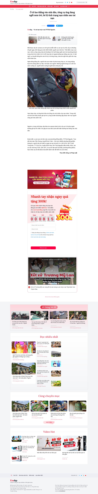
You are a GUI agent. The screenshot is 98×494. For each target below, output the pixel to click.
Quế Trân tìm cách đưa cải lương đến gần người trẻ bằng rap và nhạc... (23, 355)
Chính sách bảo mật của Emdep (38, 237)
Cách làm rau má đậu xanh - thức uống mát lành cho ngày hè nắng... (43, 382)
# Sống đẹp (39, 366)
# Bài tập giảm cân (41, 458)
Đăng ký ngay (43, 247)
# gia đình (45, 376)
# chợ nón (60, 419)
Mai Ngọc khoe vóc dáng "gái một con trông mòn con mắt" (28, 438)
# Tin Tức (39, 356)
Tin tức (34, 6)
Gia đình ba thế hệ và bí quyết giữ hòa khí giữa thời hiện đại (43, 372)
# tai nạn (21, 327)
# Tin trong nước (15, 327)
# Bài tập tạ (24, 451)
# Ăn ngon (39, 386)
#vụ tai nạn (51, 296)
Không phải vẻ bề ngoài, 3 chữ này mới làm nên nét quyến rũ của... (67, 38)
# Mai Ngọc (24, 441)
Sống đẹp (50, 6)
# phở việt (41, 417)
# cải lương (21, 359)
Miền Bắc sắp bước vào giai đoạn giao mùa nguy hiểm (44, 38)
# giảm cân (24, 460)
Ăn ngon (56, 6)
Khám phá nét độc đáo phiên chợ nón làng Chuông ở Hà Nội (58, 415)
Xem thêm (49, 422)
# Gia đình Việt (40, 346)
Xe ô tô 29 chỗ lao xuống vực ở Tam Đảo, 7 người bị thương (77, 322)
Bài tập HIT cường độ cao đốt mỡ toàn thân (28, 456)
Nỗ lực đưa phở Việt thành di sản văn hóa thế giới (39, 414)
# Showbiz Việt (16, 359)
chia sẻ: (44, 25)
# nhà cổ (22, 381)
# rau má (44, 386)
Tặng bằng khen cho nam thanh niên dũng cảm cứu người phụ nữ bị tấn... (43, 362)
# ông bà (45, 346)
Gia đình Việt (63, 6)
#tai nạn (47, 296)
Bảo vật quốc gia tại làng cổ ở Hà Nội (77, 414)
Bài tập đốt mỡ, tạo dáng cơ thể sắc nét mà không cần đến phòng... (28, 448)
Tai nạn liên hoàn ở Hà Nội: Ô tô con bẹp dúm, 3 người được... (39, 323)
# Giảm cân (64, 458)
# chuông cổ (79, 417)
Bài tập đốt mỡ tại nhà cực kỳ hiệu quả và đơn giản (73, 453)
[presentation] (41, 241)
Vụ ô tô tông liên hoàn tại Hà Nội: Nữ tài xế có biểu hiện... (58, 321)
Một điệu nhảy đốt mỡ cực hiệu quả (46, 452)
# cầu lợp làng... (44, 356)
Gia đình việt (39, 475)
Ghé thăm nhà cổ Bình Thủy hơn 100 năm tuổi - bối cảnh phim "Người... (23, 377)
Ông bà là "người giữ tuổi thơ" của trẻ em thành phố (43, 343)
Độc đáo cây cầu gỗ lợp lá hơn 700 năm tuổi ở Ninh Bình (43, 352)
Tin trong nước (19, 9)
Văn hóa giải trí (41, 6)
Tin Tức (12, 9)
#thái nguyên (56, 296)
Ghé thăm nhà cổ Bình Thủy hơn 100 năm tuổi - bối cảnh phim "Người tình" (20, 415)
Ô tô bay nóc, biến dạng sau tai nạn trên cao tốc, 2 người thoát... (19, 323)
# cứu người (44, 366)
